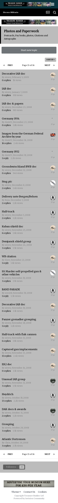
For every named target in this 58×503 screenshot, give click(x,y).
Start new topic (29, 50)
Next (47, 65)
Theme (16, 491)
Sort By (50, 60)
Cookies (42, 491)
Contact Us (29, 491)
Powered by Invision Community (29, 498)
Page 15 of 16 (28, 65)
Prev (10, 65)
